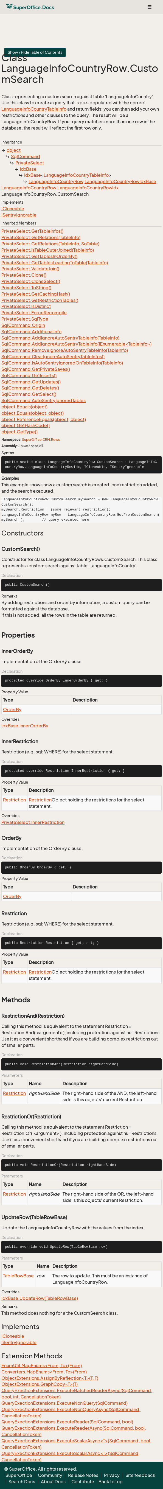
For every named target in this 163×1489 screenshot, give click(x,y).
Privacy (112, 1475)
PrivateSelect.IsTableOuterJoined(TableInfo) (47, 250)
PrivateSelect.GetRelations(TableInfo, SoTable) (50, 243)
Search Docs (22, 1481)
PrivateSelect (29, 163)
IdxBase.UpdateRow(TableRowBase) (39, 1298)
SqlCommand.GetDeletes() (30, 388)
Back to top (111, 1481)
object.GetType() (19, 431)
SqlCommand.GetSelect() (28, 394)
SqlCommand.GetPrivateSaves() (35, 369)
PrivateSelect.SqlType (24, 319)
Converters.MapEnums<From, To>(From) (44, 1372)
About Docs (53, 1481)
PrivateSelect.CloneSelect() (30, 281)
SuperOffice (31, 440)
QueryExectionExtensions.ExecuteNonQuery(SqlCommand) (64, 1403)
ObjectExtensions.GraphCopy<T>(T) (39, 1384)
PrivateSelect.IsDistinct (26, 306)
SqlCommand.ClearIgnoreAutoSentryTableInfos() (53, 356)
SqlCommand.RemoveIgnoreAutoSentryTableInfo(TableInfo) (64, 350)
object (14, 150)
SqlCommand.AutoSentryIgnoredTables (43, 400)
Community (50, 1475)
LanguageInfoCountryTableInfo (33, 109)
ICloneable (12, 208)
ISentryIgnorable (18, 215)
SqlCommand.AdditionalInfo (31, 331)
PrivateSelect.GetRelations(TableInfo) (40, 237)
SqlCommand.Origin (23, 325)
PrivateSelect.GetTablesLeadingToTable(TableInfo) (54, 262)
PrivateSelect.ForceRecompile (34, 312)
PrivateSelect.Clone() (23, 275)
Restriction (14, 800)
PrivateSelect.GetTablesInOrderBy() (39, 256)
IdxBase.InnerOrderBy (24, 725)
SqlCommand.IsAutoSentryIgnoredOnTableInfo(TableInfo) (62, 363)
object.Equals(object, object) (32, 413)
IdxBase (28, 169)
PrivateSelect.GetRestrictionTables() (39, 300)
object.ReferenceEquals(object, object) (43, 419)
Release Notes (83, 1475)
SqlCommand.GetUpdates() (31, 382)
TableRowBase (18, 1275)
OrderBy (12, 709)
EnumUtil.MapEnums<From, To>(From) (41, 1365)
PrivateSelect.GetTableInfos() (32, 231)
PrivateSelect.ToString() (26, 287)
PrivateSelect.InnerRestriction (32, 822)
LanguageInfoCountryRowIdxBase (120, 181)
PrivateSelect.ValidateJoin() (30, 268)
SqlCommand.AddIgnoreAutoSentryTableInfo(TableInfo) (60, 338)
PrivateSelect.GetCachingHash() (35, 294)
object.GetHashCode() (25, 425)
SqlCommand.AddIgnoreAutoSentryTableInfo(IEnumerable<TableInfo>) (76, 344)
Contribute (82, 1481)
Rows (55, 440)
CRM (46, 440)
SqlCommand (25, 156)
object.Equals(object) (24, 407)
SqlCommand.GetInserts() (29, 375)
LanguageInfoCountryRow (56, 181)
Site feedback (140, 1475)
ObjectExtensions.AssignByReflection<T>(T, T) (49, 1378)
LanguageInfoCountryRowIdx (88, 187)
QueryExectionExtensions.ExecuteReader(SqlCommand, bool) (67, 1421)
